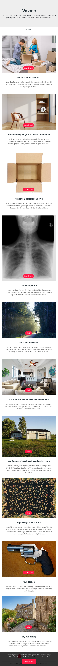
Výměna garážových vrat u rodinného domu (29, 461)
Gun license (29, 582)
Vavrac (29, 10)
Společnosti (28, 68)
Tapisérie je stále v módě (29, 522)
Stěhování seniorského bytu (29, 199)
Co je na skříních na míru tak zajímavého (29, 399)
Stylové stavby (29, 636)
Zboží (28, 333)
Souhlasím (29, 661)
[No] (55, 659)
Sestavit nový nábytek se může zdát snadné (29, 134)
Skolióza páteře (29, 285)
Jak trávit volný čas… (29, 342)
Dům (28, 627)
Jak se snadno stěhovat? (29, 77)
